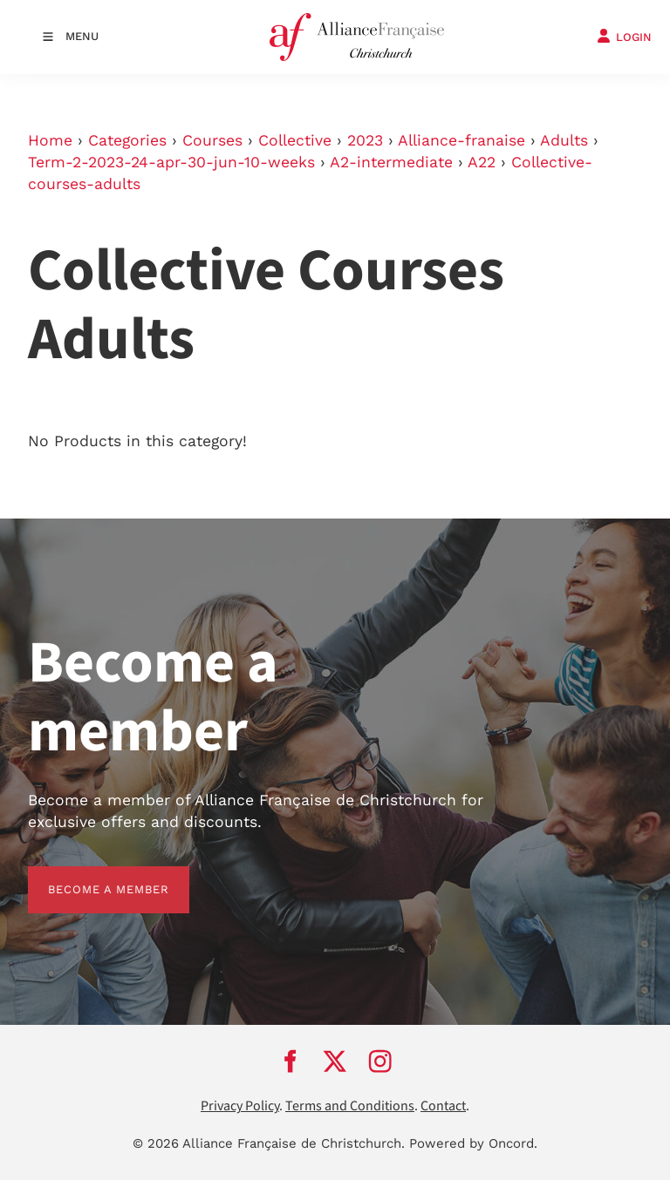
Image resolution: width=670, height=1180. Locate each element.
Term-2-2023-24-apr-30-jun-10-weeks (171, 162)
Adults (564, 140)
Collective (295, 140)
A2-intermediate (391, 162)
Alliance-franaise (461, 140)
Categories (127, 140)
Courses (212, 140)
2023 (365, 140)
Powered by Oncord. (473, 1143)
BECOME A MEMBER (88, 876)
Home (50, 140)
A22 (482, 162)
